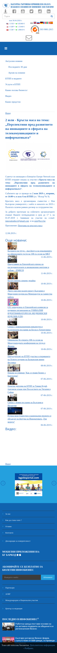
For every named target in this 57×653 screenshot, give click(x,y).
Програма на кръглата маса (30, 226)
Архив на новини (16, 73)
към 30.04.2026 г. (15, 20)
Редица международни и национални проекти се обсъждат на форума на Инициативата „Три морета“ (29, 419)
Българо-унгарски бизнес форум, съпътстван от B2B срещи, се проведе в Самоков (35, 640)
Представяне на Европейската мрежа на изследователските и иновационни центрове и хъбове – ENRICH (28, 267)
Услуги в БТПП (12, 84)
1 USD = (16, 24)
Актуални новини (13, 61)
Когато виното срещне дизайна (21, 280)
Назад (8, 113)
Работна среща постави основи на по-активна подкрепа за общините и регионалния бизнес (35, 626)
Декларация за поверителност (16, 541)
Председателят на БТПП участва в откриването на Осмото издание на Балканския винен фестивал (29, 359)
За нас (6, 514)
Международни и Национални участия (20, 600)
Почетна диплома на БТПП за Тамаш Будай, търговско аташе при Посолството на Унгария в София (29, 389)
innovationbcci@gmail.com (17, 221)
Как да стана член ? (12, 520)
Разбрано (29, 648)
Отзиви (7, 526)
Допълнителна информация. (42, 645)
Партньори (8, 588)
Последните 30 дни (17, 67)
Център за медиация (12, 608)
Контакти (7, 533)
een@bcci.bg (39, 221)
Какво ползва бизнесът (16, 90)
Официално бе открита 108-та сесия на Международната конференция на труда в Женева (26, 343)
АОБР (6, 594)
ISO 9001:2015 (41, 29)
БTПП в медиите (13, 78)
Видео (8, 96)
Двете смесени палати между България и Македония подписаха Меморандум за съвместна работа (30, 294)
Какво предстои (13, 102)
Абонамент (47, 577)
